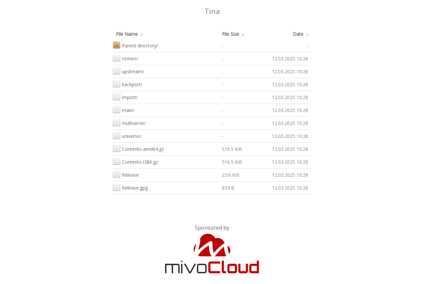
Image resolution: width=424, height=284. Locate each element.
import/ (125, 96)
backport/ (127, 83)
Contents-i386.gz (135, 161)
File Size (230, 34)
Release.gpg (130, 187)
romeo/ (125, 58)
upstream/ (128, 71)
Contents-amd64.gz (138, 148)
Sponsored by (212, 227)
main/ (123, 109)
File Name (127, 34)
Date (298, 34)
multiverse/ (129, 122)
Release (126, 174)
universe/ (127, 135)
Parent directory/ (135, 45)
